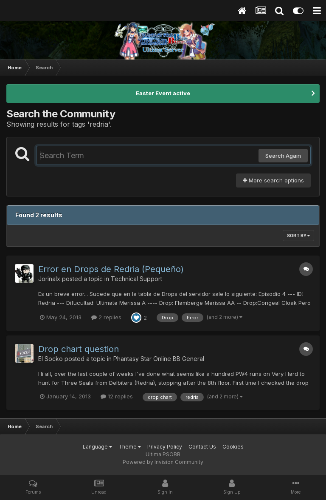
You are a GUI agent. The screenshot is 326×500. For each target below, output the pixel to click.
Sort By (298, 235)
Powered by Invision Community (163, 462)
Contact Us (202, 446)
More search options (273, 180)
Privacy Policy (164, 446)
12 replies (117, 396)
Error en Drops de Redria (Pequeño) (111, 269)
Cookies (233, 446)
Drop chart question (78, 349)
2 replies (106, 317)
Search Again (283, 155)
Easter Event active (163, 93)
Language (97, 446)
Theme (129, 446)
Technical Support (136, 278)
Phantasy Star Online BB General (158, 358)
